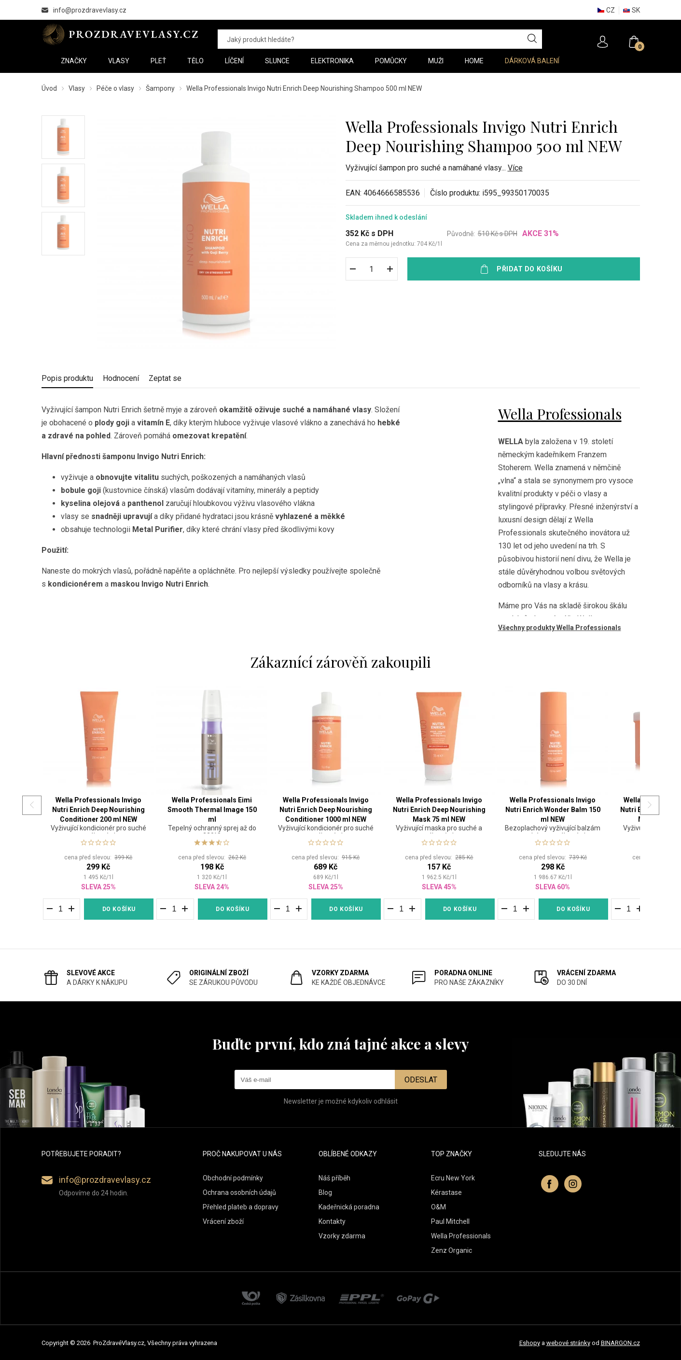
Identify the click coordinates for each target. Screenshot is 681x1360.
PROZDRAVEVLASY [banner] (120, 34)
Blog (325, 1192)
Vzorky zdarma (342, 1236)
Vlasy (77, 88)
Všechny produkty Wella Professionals (559, 627)
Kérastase (446, 1192)
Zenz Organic (451, 1250)
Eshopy (529, 1342)
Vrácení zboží (223, 1221)
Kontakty (332, 1221)
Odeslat (420, 1079)
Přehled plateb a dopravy (240, 1207)
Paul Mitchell (450, 1221)
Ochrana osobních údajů (239, 1192)
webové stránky (568, 1342)
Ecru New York (453, 1178)
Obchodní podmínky (233, 1178)
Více (515, 167)
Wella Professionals (560, 413)
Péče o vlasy (115, 88)
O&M (438, 1207)
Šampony (160, 88)
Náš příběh (334, 1178)
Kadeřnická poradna (349, 1207)
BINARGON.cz (620, 1342)
